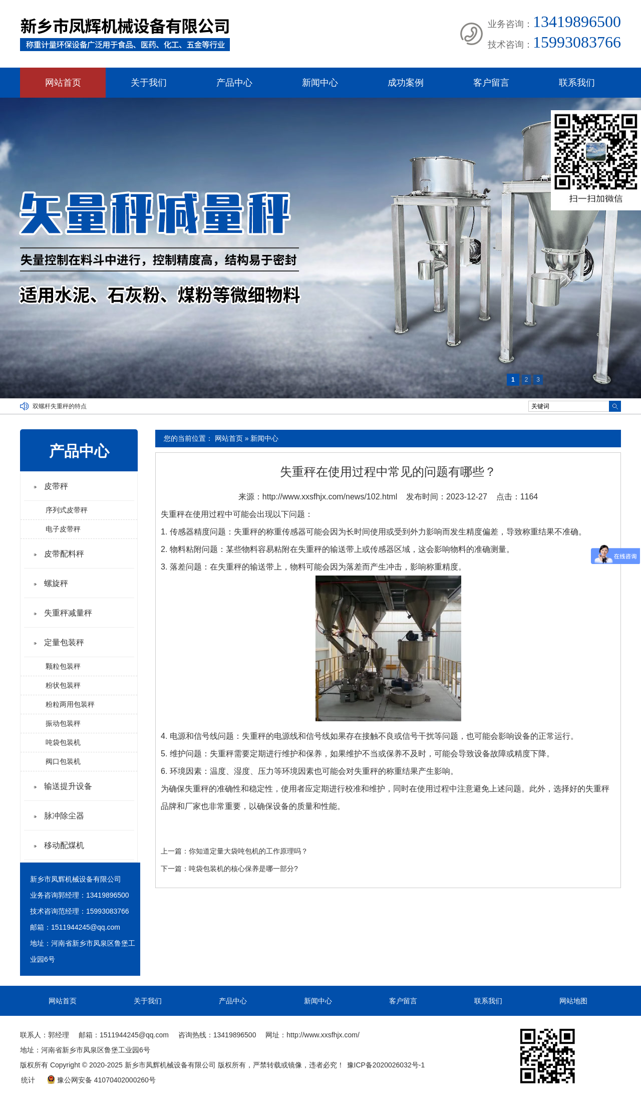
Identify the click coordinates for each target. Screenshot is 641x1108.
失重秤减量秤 (68, 613)
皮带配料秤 (64, 553)
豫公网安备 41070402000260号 (101, 1080)
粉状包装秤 (63, 685)
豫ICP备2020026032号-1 (386, 1065)
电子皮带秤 (63, 529)
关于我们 (149, 83)
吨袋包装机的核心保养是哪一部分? (243, 869)
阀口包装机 (63, 761)
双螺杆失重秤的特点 (60, 406)
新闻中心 (320, 83)
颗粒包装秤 (63, 666)
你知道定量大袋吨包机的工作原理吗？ (248, 851)
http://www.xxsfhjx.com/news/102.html (329, 496)
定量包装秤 (64, 642)
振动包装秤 (63, 723)
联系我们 (577, 83)
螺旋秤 (56, 583)
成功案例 (406, 83)
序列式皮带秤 (67, 510)
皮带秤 (56, 486)
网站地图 (573, 1001)
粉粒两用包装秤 (70, 704)
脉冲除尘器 (64, 815)
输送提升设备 (68, 786)
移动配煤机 (64, 845)
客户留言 (491, 83)
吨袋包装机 (63, 742)
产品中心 (234, 83)
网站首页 (63, 83)
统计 (28, 1080)
